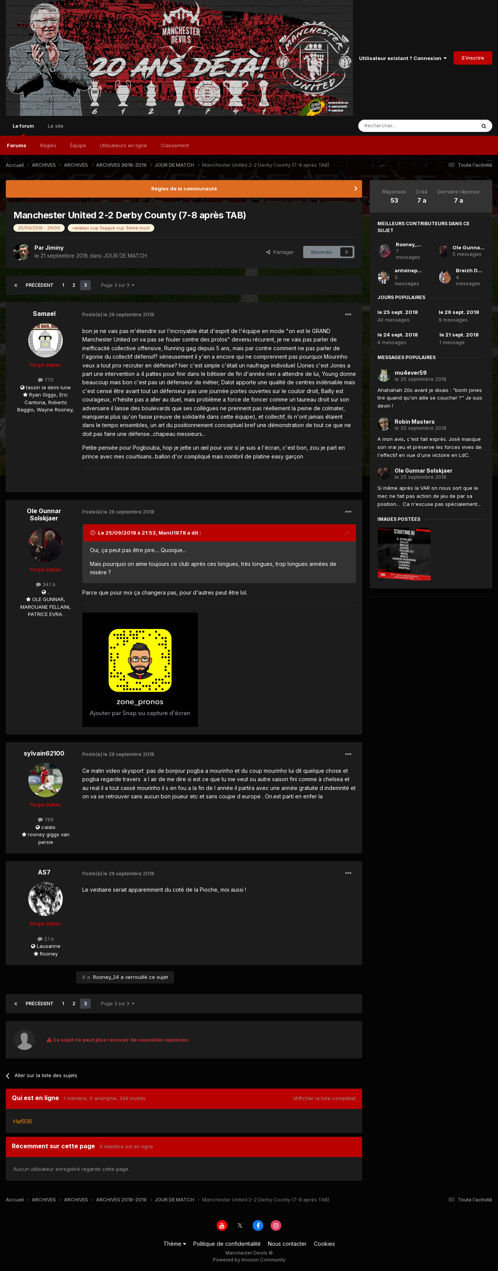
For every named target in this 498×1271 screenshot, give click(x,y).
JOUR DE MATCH (125, 255)
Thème (174, 1243)
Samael (44, 313)
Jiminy (54, 247)
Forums (16, 145)
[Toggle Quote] (93, 533)
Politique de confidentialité (227, 1243)
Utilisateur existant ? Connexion (403, 58)
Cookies (324, 1243)
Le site (56, 126)
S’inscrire (473, 58)
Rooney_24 (106, 977)
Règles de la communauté (184, 188)
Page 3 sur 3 (117, 285)
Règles (48, 145)
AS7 (44, 872)
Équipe (78, 145)
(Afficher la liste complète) (324, 1098)
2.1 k (46, 939)
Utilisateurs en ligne (123, 145)
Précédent (40, 285)
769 (46, 819)
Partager (280, 252)
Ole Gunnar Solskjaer (44, 514)
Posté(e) (118, 314)
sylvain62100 (44, 753)
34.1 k (46, 584)
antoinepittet (411, 270)
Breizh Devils (473, 270)
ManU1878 (172, 533)
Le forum (23, 129)
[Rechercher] (400, 126)
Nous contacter (287, 1243)
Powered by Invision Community (249, 1260)
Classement (175, 145)
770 (46, 380)
